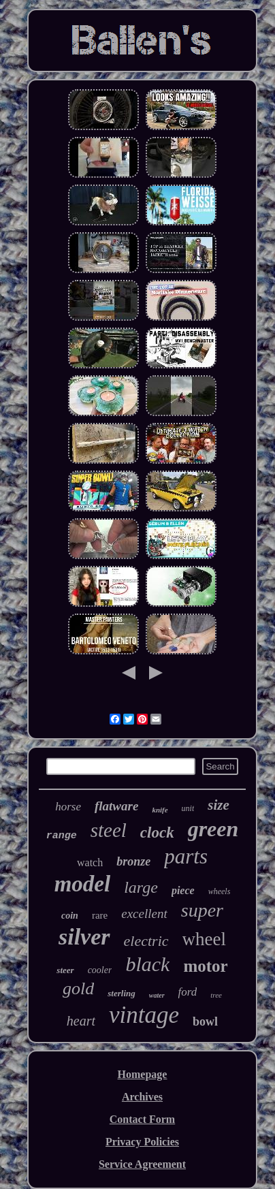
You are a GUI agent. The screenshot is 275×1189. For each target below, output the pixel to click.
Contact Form (142, 1119)
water (157, 995)
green (213, 829)
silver (84, 936)
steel (109, 830)
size (218, 805)
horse (68, 806)
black (147, 964)
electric (146, 940)
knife (159, 810)
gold (78, 988)
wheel (204, 939)
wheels (219, 891)
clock (157, 832)
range (61, 836)
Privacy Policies (142, 1141)
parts (186, 856)
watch (90, 862)
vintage (144, 1015)
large (141, 887)
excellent (144, 913)
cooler (100, 970)
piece (183, 890)
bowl (205, 1021)
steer (65, 970)
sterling (121, 993)
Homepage (142, 1074)
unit (188, 808)
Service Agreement (142, 1164)
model (82, 884)
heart (81, 1020)
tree (216, 995)
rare (100, 915)
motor (205, 966)
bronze (133, 861)
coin (69, 915)
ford (187, 991)
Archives (142, 1097)
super (202, 910)
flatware (116, 806)
